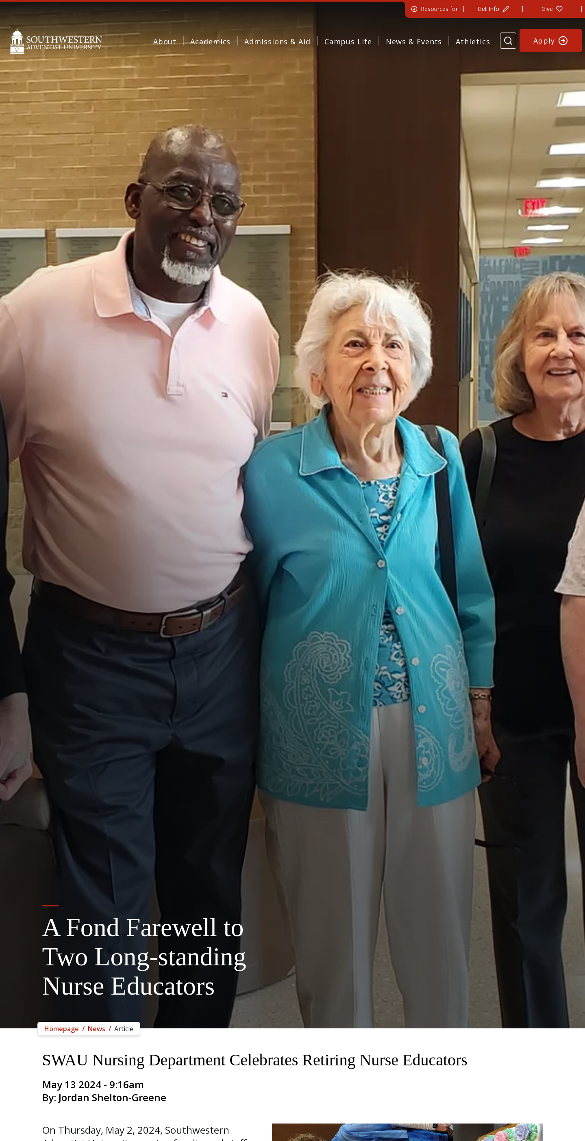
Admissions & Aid (277, 41)
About (165, 41)
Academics (210, 41)
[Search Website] (508, 41)
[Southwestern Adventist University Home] (56, 41)
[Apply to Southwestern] (551, 40)
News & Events (414, 41)
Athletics (473, 41)
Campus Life (348, 41)
